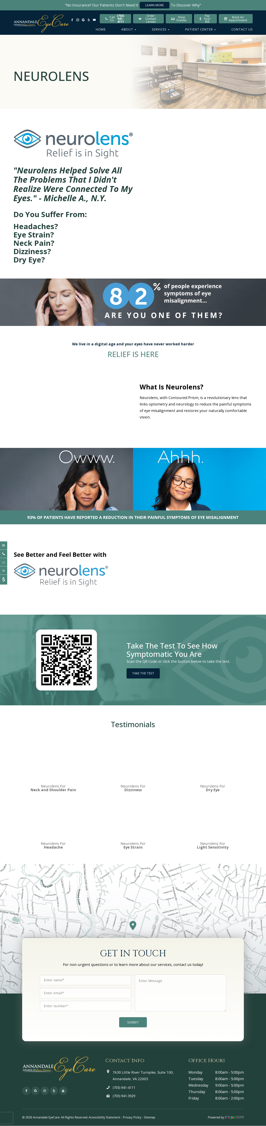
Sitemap (149, 1117)
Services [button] (160, 29)
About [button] (128, 29)
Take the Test (143, 673)
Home (101, 29)
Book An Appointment (235, 18)
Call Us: (115, 18)
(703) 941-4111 (124, 1087)
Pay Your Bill (205, 18)
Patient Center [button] (200, 29)
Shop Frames (179, 18)
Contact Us (242, 29)
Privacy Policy (132, 1117)
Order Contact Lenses (147, 18)
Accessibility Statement (104, 1117)
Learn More (154, 5)
